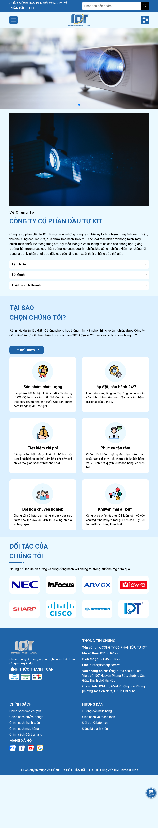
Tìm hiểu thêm (27, 350)
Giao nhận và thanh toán (98, 717)
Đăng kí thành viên (95, 729)
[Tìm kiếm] (145, 6)
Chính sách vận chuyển (25, 711)
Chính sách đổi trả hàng (25, 734)
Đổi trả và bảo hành (95, 723)
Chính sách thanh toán (24, 723)
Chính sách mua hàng (24, 729)
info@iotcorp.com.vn (106, 665)
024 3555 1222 (109, 659)
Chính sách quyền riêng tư (27, 717)
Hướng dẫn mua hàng (97, 711)
